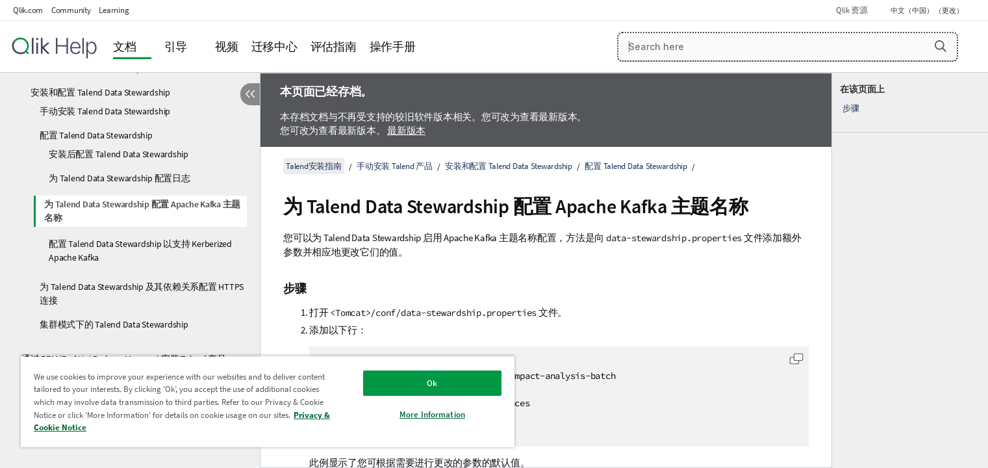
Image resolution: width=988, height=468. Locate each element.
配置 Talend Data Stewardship (96, 135)
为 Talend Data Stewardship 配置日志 (119, 178)
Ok (432, 383)
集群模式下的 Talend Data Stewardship (114, 324)
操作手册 (393, 46)
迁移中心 (274, 46)
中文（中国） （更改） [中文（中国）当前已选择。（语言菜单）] (928, 10)
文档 (124, 46)
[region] (267, 401)
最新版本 (406, 130)
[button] (940, 46)
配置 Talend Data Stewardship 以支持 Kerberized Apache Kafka (140, 250)
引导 (176, 46)
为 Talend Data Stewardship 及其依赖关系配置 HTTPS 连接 (142, 293)
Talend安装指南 (314, 166)
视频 (226, 46)
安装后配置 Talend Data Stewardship (118, 154)
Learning (114, 10)
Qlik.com (28, 10)
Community (71, 10)
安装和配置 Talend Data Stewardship (100, 92)
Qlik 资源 (851, 10)
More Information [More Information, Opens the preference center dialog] (432, 414)
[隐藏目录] (250, 94)
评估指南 (333, 46)
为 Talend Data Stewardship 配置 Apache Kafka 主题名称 (142, 211)
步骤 (850, 108)
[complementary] (910, 270)
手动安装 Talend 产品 (395, 166)
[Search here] (787, 46)
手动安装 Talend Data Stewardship (105, 111)
